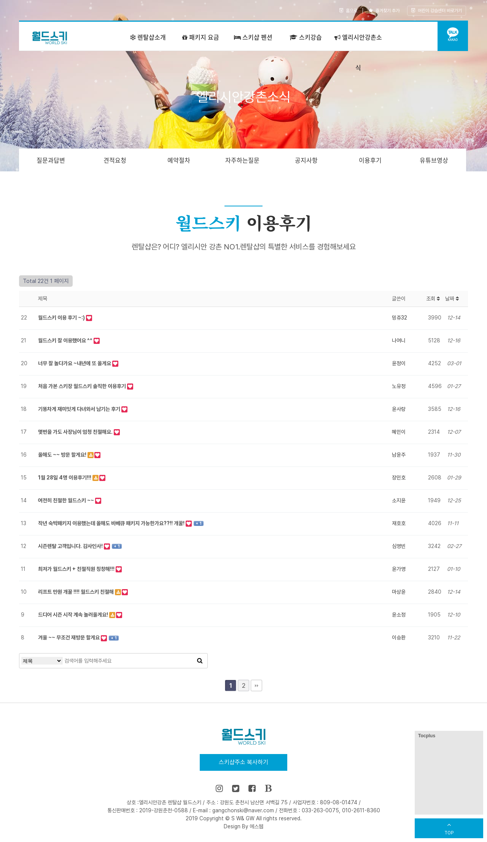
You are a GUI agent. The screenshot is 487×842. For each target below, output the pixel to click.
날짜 (452, 299)
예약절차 (178, 160)
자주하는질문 (242, 160)
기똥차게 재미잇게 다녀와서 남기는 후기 (79, 409)
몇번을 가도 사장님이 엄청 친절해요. (76, 432)
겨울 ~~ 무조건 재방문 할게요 (69, 637)
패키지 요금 (200, 37)
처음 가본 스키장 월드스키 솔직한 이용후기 (82, 386)
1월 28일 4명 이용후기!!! (65, 478)
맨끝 (256, 685)
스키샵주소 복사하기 (243, 762)
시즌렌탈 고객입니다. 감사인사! (71, 546)
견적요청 (114, 160)
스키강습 (306, 37)
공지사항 (306, 160)
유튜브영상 (434, 160)
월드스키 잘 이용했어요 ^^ (66, 340)
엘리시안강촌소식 (358, 52)
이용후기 (370, 160)
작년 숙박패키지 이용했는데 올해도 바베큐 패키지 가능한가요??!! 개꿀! (112, 523)
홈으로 (348, 10)
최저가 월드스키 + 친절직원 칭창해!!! (77, 569)
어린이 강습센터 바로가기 (436, 10)
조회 (433, 299)
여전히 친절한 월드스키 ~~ (66, 500)
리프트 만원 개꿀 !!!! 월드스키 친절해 (76, 592)
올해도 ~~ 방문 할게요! (63, 455)
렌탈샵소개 (148, 37)
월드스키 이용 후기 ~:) (62, 318)
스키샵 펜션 (253, 37)
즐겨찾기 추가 (384, 10)
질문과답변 (51, 160)
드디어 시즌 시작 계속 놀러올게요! (73, 615)
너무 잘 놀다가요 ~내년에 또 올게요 (75, 363)
